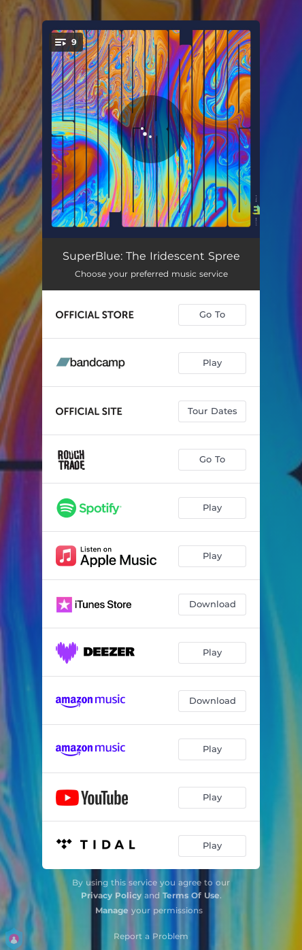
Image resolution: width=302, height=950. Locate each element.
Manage (112, 910)
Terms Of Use (191, 895)
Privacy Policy (111, 895)
